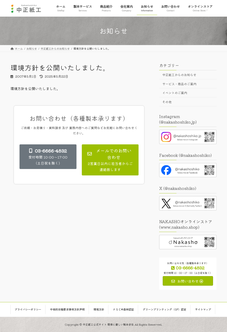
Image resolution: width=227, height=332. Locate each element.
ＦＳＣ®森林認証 (123, 309)
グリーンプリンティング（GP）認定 (164, 309)
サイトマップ (203, 309)
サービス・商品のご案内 (179, 83)
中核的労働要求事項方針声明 (67, 309)
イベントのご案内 (174, 92)
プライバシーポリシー (28, 309)
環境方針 (99, 309)
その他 (167, 101)
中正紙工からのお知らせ (179, 75)
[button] (48, 156)
